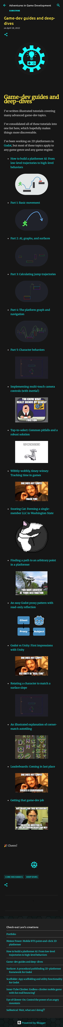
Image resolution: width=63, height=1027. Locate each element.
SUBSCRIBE (14, 10)
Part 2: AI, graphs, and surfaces (30, 238)
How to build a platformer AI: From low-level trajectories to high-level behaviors (33, 163)
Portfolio (11, 934)
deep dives (31, 876)
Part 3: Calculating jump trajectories (33, 274)
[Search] (58, 5)
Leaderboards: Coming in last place (33, 766)
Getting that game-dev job (27, 800)
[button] (6, 35)
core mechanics (14, 876)
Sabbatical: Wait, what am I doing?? (25, 1010)
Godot (8, 145)
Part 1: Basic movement (25, 202)
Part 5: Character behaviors (28, 349)
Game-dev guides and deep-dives (24, 961)
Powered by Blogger (31, 1022)
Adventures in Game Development (30, 5)
